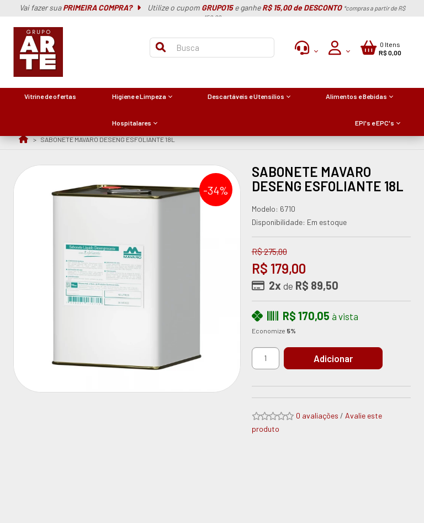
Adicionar (333, 358)
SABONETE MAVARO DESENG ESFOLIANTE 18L (107, 139)
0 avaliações (317, 415)
